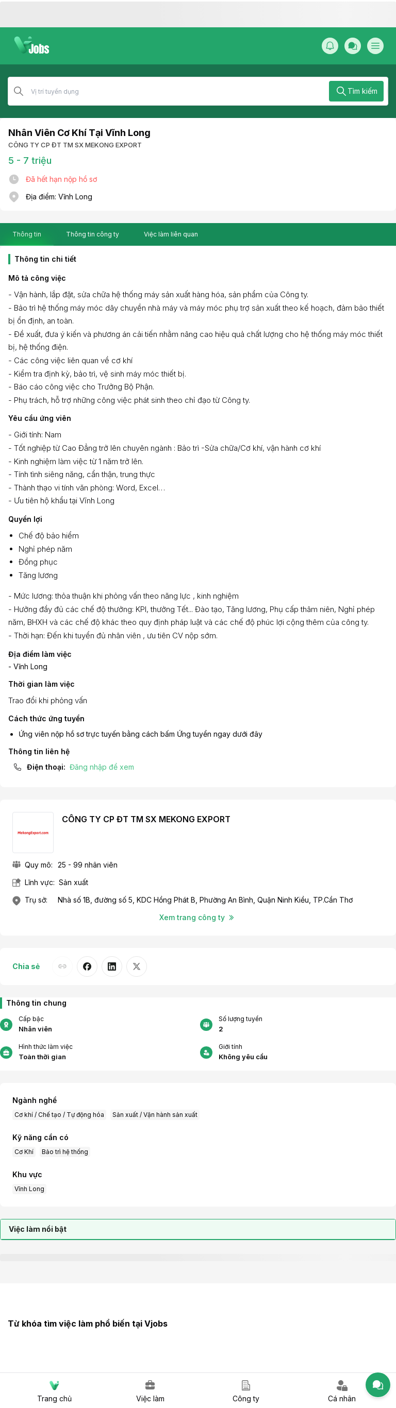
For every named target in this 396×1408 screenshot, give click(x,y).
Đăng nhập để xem (102, 766)
